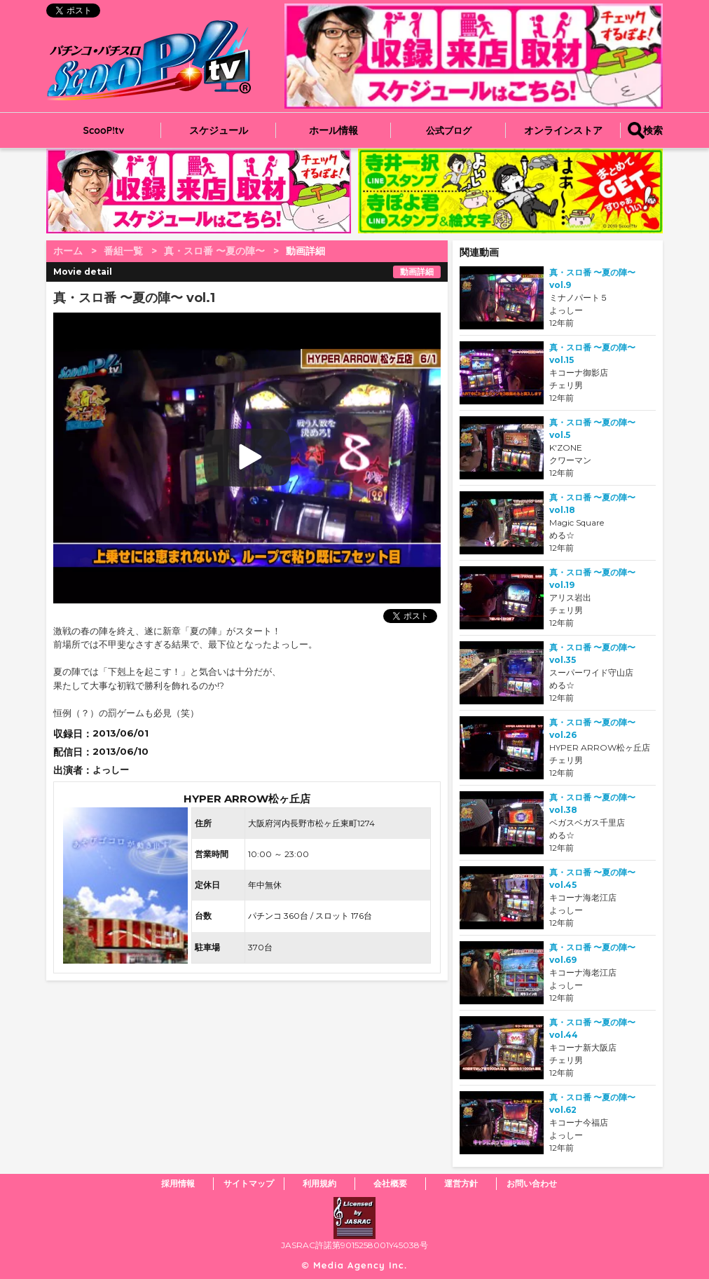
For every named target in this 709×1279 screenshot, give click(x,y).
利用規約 (319, 1183)
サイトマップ (248, 1183)
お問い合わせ (532, 1183)
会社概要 (390, 1183)
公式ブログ (448, 130)
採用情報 (178, 1183)
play (179, 458)
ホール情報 (333, 130)
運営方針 (461, 1183)
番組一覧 (123, 251)
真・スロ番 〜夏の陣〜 (214, 251)
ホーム (68, 251)
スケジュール (218, 130)
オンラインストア (563, 130)
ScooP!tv (104, 130)
